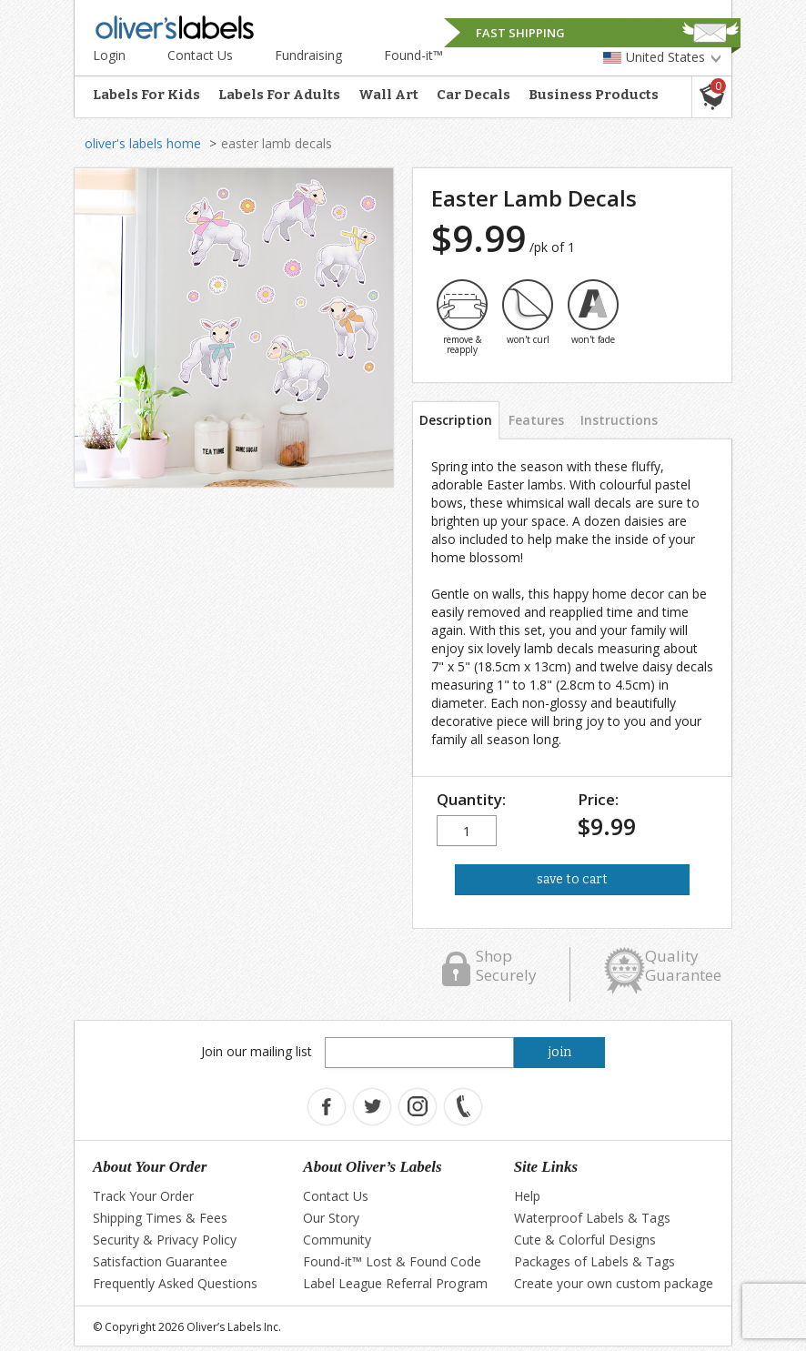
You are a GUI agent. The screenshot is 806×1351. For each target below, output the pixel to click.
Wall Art (388, 94)
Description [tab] (455, 419)
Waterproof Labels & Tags (592, 1217)
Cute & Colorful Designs (585, 1239)
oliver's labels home (143, 143)
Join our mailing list (256, 1051)
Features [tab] (536, 419)
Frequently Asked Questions (175, 1283)
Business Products (594, 94)
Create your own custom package (613, 1283)
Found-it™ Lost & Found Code (392, 1261)
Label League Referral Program (395, 1283)
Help (527, 1196)
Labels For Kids (146, 94)
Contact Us (200, 55)
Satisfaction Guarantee (160, 1261)
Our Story (331, 1217)
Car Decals (473, 94)
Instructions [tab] (619, 419)
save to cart (572, 879)
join (560, 1052)
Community (337, 1239)
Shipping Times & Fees (160, 1217)
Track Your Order (143, 1196)
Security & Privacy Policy (165, 1239)
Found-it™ (413, 55)
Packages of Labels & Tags (594, 1261)
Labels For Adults (279, 94)
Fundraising (308, 55)
